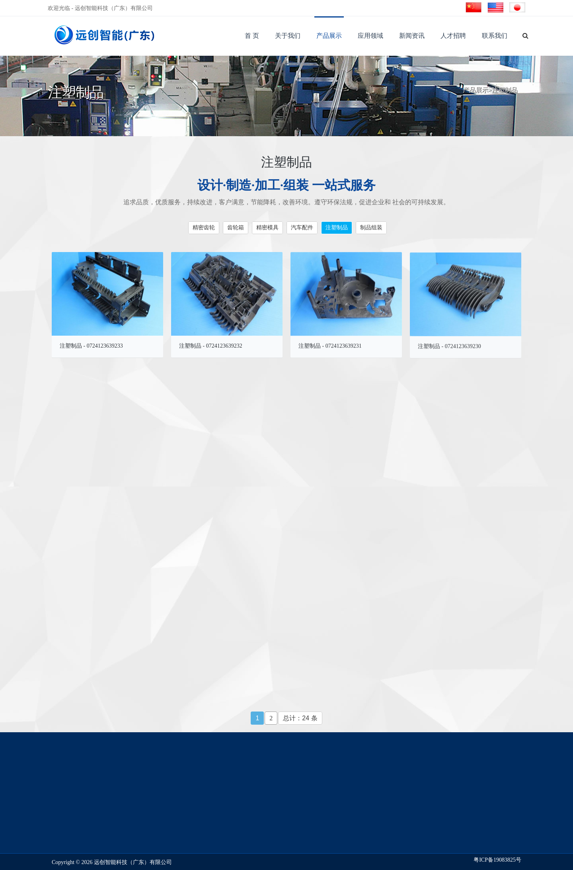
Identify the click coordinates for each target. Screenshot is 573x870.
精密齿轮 (204, 227)
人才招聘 (453, 35)
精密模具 (267, 227)
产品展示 (329, 35)
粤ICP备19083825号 (497, 860)
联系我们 (494, 35)
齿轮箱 (235, 227)
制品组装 (371, 227)
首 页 (252, 35)
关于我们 (287, 35)
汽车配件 (302, 227)
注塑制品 (504, 90)
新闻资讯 (412, 35)
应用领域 (370, 35)
